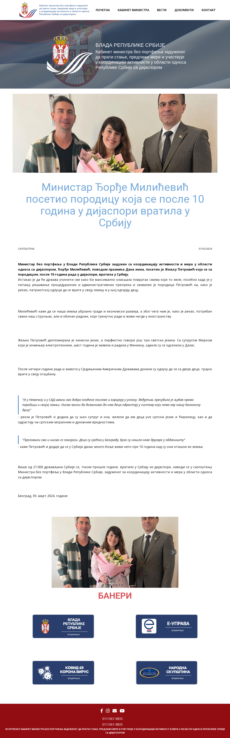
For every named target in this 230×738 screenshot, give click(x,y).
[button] (57, 552)
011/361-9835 (112, 724)
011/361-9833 (112, 718)
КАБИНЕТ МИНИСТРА (133, 10)
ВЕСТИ (162, 10)
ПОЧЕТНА (103, 10)
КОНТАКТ (209, 10)
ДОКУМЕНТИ (184, 10)
